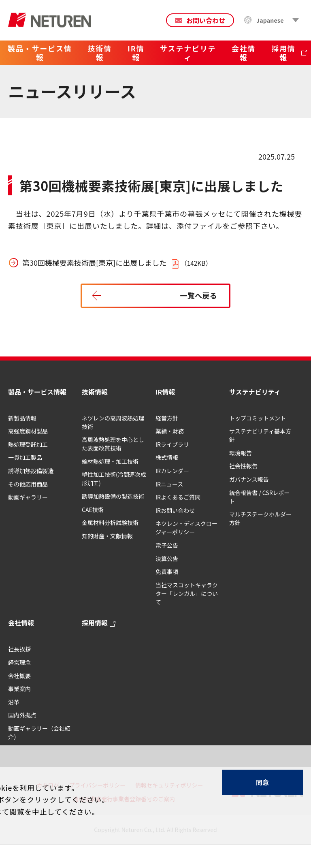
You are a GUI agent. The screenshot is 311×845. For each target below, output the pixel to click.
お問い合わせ (205, 20)
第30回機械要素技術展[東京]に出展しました (94, 262)
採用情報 (95, 622)
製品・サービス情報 (37, 392)
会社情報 (21, 622)
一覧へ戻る (198, 295)
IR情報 (165, 392)
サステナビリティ (255, 392)
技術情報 (95, 392)
